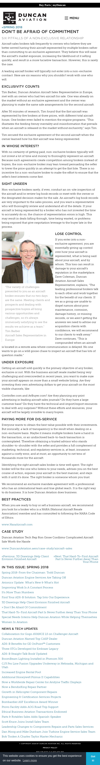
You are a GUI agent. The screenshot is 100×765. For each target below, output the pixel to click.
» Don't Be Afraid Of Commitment (24, 607)
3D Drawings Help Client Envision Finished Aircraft (36, 602)
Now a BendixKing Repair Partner (24, 687)
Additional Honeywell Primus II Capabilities (31, 677)
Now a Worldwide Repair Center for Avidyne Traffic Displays (41, 682)
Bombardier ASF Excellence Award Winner (30, 702)
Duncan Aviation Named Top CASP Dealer (29, 638)
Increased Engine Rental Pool (21, 672)
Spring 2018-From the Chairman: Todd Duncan (33, 572)
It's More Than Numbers (18, 592)
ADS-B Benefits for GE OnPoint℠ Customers (31, 643)
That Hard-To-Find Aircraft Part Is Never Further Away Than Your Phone (49, 612)
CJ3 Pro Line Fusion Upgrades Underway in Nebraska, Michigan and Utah (47, 665)
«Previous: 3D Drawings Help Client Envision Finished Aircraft (25, 558)
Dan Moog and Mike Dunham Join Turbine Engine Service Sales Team (48, 731)
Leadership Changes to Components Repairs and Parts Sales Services (48, 726)
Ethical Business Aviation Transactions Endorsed (34, 711)
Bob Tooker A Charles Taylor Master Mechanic (32, 736)
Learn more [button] (30, 760)
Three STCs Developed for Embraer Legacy (30, 648)
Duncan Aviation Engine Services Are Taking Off (34, 577)
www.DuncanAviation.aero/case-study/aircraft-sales (37, 548)
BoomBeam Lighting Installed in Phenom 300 (32, 658)
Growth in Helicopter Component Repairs (29, 692)
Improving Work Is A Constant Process (27, 587)
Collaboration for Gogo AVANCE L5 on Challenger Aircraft (40, 634)
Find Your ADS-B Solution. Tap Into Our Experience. (36, 597)
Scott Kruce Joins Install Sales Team (25, 721)
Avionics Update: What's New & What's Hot (30, 582)
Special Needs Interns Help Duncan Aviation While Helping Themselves (49, 617)
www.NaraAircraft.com (17, 524)
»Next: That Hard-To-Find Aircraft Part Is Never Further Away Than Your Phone (76, 559)
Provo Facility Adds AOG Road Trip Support (30, 707)
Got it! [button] (93, 758)
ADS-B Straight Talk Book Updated (24, 653)
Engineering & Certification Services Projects (31, 697)
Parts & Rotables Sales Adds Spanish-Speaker (31, 716)
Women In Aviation (15, 622)
